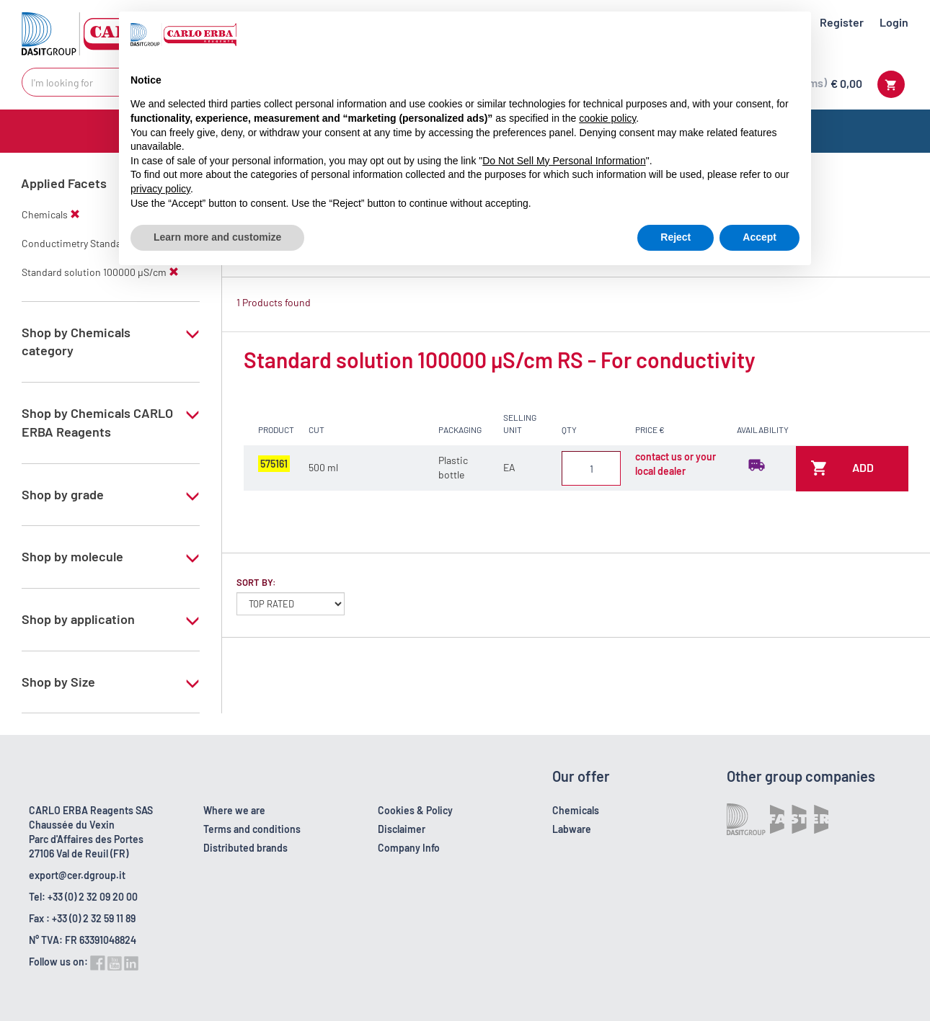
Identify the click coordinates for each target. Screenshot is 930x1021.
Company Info (409, 848)
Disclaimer (401, 829)
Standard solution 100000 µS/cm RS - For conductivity (500, 360)
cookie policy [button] (607, 118)
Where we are (234, 810)
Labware (571, 829)
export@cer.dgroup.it (77, 875)
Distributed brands (245, 848)
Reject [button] (675, 237)
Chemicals (575, 810)
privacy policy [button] (160, 189)
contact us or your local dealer (675, 463)
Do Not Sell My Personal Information (563, 160)
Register (842, 22)
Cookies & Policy (415, 810)
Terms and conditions (252, 829)
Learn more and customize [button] (217, 237)
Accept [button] (759, 237)
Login (894, 22)
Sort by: (256, 582)
